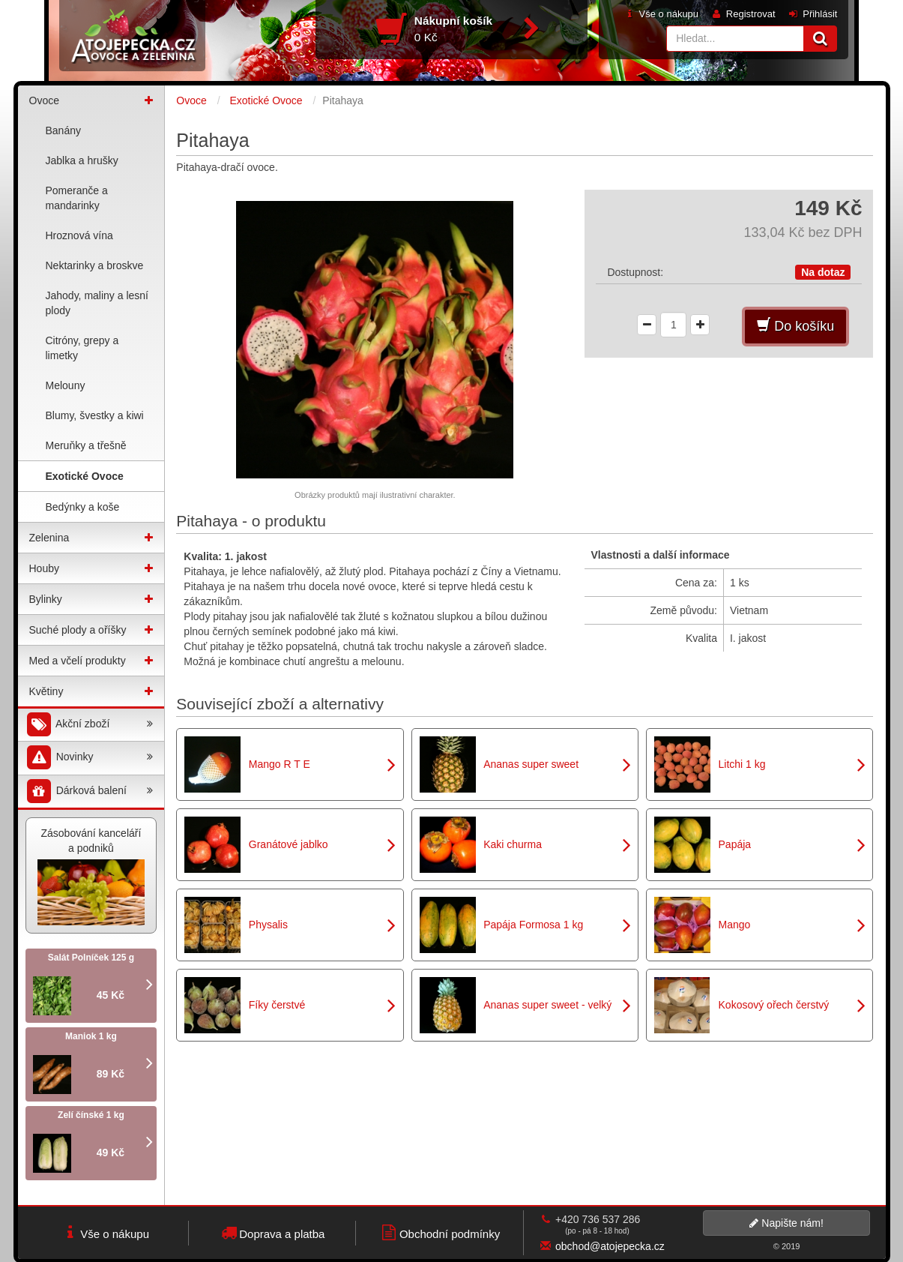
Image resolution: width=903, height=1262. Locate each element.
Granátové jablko (288, 844)
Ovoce (44, 100)
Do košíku (795, 326)
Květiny (46, 691)
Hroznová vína (79, 235)
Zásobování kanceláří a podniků (91, 876)
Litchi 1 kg (742, 764)
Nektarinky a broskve (95, 265)
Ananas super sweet (531, 764)
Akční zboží (89, 725)
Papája (735, 844)
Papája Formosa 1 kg (533, 925)
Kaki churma (512, 844)
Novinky (89, 758)
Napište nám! (786, 1223)
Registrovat (742, 13)
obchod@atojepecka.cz (610, 1246)
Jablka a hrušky (82, 160)
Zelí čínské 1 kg (91, 1115)
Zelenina (49, 538)
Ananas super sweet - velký (547, 1005)
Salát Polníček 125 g (91, 957)
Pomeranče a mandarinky (77, 197)
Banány (63, 130)
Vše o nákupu (660, 13)
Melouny (65, 385)
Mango (735, 925)
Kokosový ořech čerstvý (774, 1005)
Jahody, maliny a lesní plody (97, 302)
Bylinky (45, 599)
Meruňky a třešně (86, 445)
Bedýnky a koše (83, 507)
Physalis (268, 925)
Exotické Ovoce (85, 476)
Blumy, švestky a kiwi (95, 415)
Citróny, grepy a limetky (82, 347)
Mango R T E (279, 764)
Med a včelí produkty (77, 661)
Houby (44, 568)
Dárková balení (89, 791)
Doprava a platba (271, 1232)
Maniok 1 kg (91, 1036)
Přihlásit (813, 13)
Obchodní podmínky (439, 1232)
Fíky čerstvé (277, 1005)
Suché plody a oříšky (78, 630)
